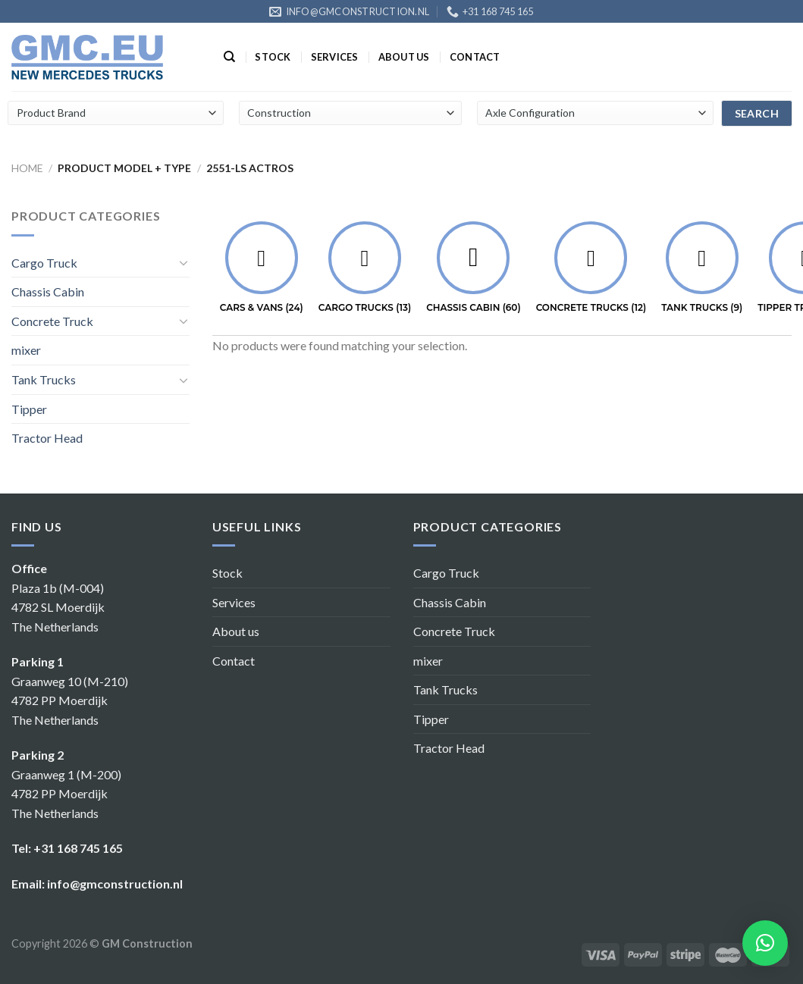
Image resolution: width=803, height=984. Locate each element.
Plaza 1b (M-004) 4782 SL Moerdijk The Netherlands (58, 607)
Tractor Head (47, 438)
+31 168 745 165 (78, 848)
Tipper (29, 409)
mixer (26, 350)
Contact (475, 57)
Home (27, 167)
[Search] (229, 56)
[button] (765, 943)
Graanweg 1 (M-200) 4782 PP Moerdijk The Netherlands (66, 793)
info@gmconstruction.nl (115, 883)
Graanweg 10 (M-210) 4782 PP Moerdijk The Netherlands (69, 700)
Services (335, 57)
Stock (272, 57)
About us (404, 57)
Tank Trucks (43, 379)
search (757, 113)
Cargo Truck (44, 262)
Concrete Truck (52, 321)
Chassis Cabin (47, 291)
